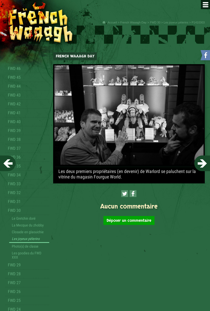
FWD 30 (155, 22)
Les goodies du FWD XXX (26, 255)
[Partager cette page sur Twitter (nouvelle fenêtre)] (124, 193)
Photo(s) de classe (25, 246)
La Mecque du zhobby (28, 225)
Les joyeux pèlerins (176, 22)
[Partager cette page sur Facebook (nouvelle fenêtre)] (133, 193)
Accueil (112, 22)
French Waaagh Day (133, 22)
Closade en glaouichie (28, 232)
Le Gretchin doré (24, 218)
